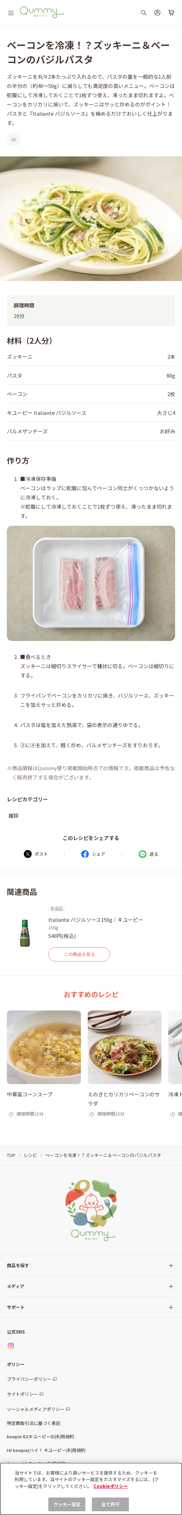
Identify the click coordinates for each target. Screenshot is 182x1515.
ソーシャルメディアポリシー (35, 1409)
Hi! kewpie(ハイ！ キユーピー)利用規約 (46, 1450)
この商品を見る (79, 954)
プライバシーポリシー (29, 1379)
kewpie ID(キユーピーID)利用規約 (40, 1436)
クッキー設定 (67, 1504)
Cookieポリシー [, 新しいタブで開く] (111, 1486)
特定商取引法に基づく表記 (33, 1423)
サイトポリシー (22, 1394)
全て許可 (110, 1504)
